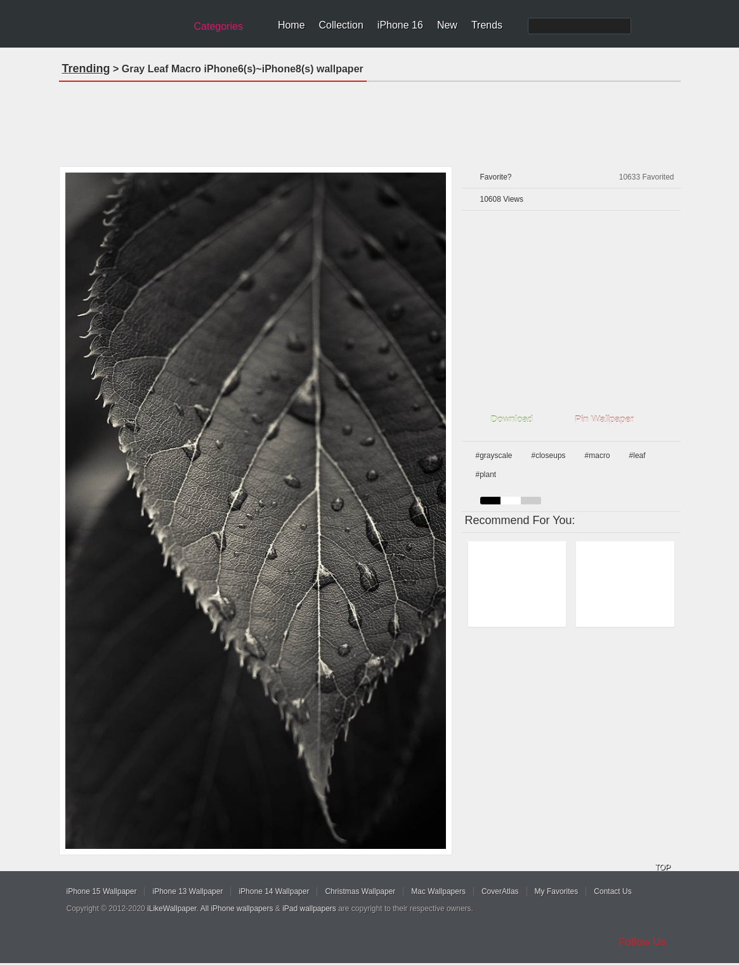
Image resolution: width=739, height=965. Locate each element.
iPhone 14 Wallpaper (274, 891)
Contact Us (612, 891)
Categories (218, 26)
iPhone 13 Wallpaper (187, 891)
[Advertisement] (369, 119)
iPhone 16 (400, 25)
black (490, 500)
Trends (486, 25)
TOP (662, 867)
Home (291, 25)
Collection (341, 25)
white (510, 500)
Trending (86, 68)
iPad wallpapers (309, 908)
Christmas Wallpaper (360, 891)
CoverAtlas (500, 891)
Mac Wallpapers (438, 891)
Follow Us (643, 942)
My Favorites (557, 891)
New (447, 25)
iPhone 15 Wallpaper (102, 891)
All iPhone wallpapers (236, 908)
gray (531, 500)
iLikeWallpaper (172, 908)
